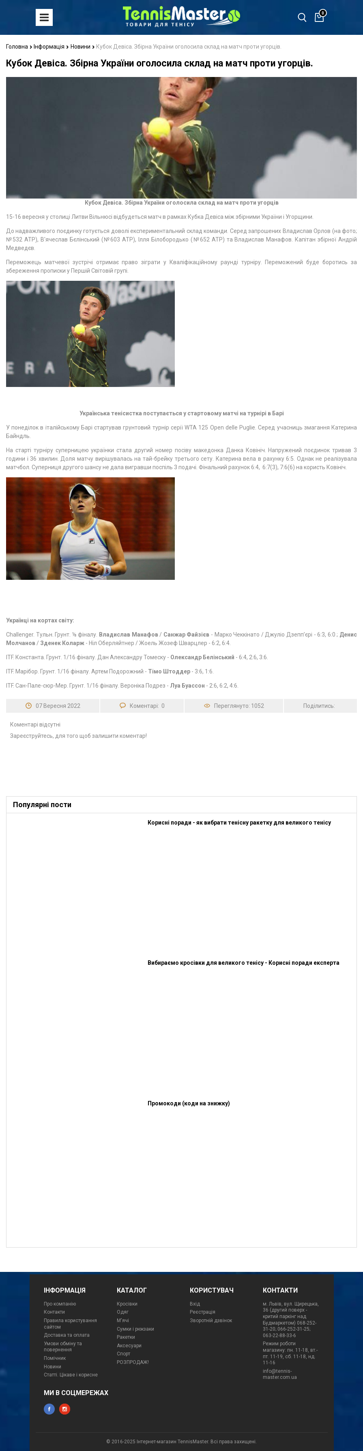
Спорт (123, 1354)
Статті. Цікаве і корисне (71, 1375)
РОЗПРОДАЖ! (133, 1362)
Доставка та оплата (67, 1335)
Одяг (123, 1312)
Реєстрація (202, 1312)
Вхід (195, 1304)
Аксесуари (129, 1345)
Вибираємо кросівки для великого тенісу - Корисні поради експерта (243, 962)
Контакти (54, 1312)
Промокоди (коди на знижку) (189, 1103)
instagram (64, 1409)
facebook (49, 1409)
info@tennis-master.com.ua (280, 1374)
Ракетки (126, 1337)
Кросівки (127, 1304)
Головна (19, 46)
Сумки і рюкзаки (135, 1329)
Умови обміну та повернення (63, 1347)
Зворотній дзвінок (211, 1320)
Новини (83, 46)
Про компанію (60, 1304)
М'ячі (123, 1320)
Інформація (51, 46)
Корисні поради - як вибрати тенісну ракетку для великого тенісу (239, 822)
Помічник (55, 1358)
